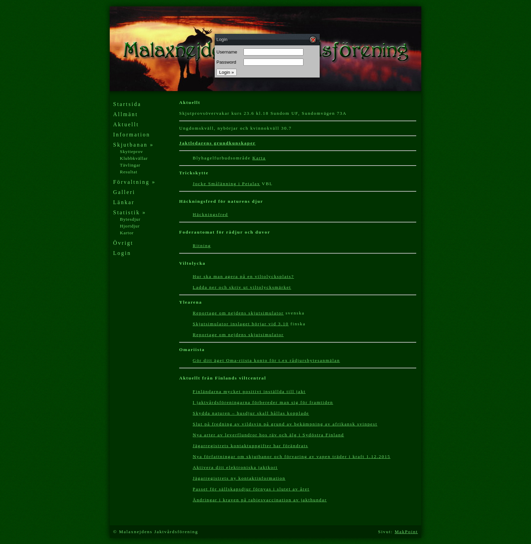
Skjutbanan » (133, 145)
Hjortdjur (130, 226)
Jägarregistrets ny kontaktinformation (239, 478)
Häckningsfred (210, 214)
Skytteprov (131, 151)
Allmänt (125, 114)
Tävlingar (130, 165)
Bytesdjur (130, 219)
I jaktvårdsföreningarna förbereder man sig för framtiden (263, 402)
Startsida (127, 104)
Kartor (127, 232)
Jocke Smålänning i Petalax (226, 183)
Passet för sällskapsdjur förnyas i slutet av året (251, 489)
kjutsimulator (267, 312)
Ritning (202, 245)
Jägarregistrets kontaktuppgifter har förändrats (250, 445)
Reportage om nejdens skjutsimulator (238, 334)
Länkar (123, 202)
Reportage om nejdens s (222, 312)
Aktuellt (126, 124)
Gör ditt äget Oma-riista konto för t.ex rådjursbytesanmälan (266, 360)
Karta (259, 157)
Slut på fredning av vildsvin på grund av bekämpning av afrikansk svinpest (285, 424)
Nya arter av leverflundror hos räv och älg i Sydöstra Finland (268, 434)
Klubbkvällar (134, 158)
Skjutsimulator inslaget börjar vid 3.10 (241, 323)
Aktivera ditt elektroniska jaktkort (235, 467)
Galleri (124, 192)
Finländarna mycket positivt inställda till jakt (249, 391)
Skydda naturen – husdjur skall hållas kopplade (251, 413)
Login (122, 253)
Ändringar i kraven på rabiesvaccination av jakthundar (260, 499)
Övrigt (123, 243)
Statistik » (129, 212)
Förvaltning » (134, 182)
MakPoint (406, 531)
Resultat (128, 171)
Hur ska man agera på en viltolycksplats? (243, 276)
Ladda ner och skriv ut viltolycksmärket (242, 287)
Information (131, 134)
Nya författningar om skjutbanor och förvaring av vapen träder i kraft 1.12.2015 (291, 456)
